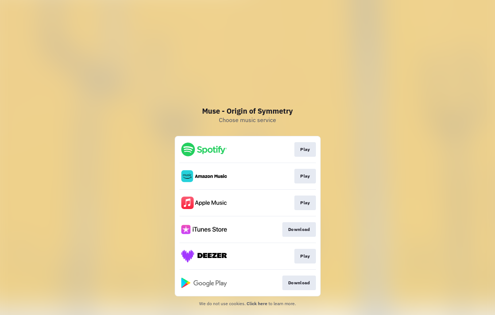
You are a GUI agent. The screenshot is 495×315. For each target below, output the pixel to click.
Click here (257, 303)
